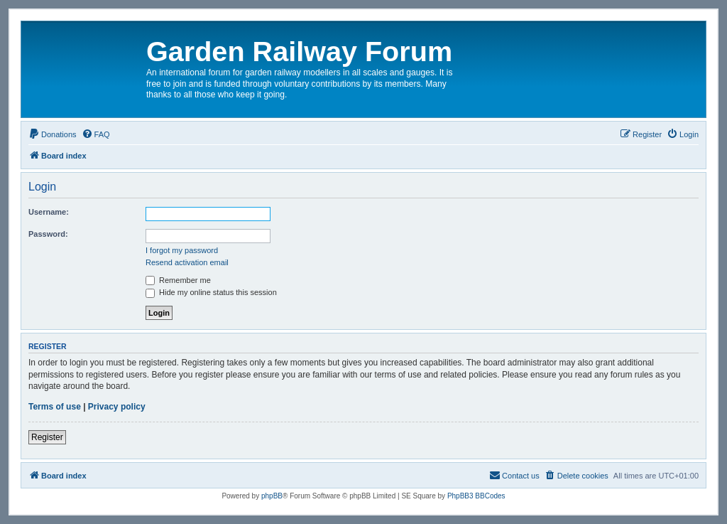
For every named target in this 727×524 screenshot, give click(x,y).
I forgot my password (182, 250)
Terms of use (54, 407)
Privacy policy (117, 407)
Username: (48, 212)
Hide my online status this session (211, 292)
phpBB (272, 496)
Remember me (178, 280)
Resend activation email (187, 262)
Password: (48, 234)
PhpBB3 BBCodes (476, 496)
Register (47, 437)
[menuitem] (52, 134)
